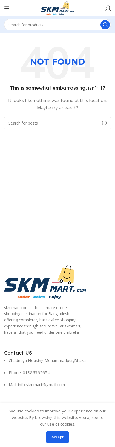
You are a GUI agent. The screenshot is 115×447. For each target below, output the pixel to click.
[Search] (57, 24)
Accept (57, 436)
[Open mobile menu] (6, 8)
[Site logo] (57, 7)
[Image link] (45, 281)
